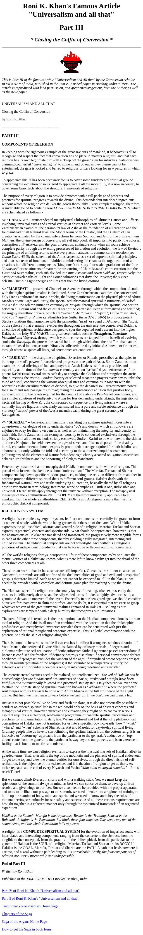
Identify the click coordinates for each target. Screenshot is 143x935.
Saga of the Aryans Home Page (24, 921)
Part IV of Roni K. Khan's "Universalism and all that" (41, 891)
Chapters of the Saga (17, 914)
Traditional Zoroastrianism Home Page (30, 906)
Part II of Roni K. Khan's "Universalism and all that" (40, 898)
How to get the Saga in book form (26, 929)
